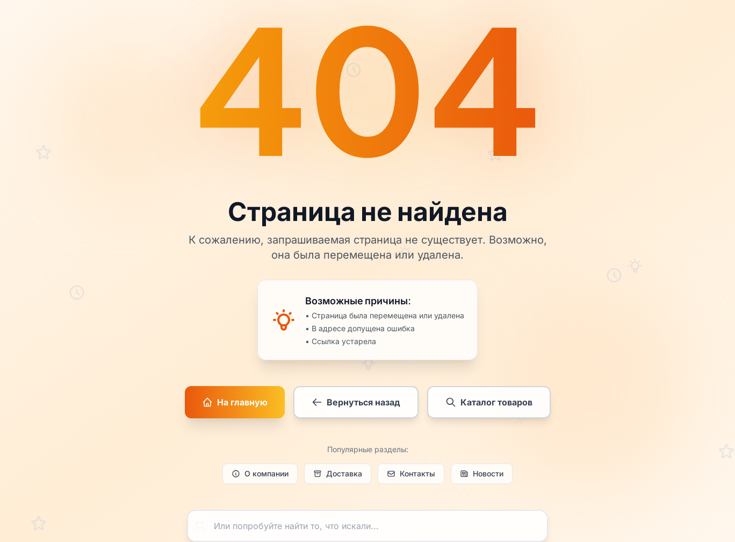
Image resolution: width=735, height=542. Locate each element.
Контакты (411, 473)
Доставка (337, 473)
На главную (235, 402)
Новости (481, 473)
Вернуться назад (356, 402)
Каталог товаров (488, 402)
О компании (260, 473)
